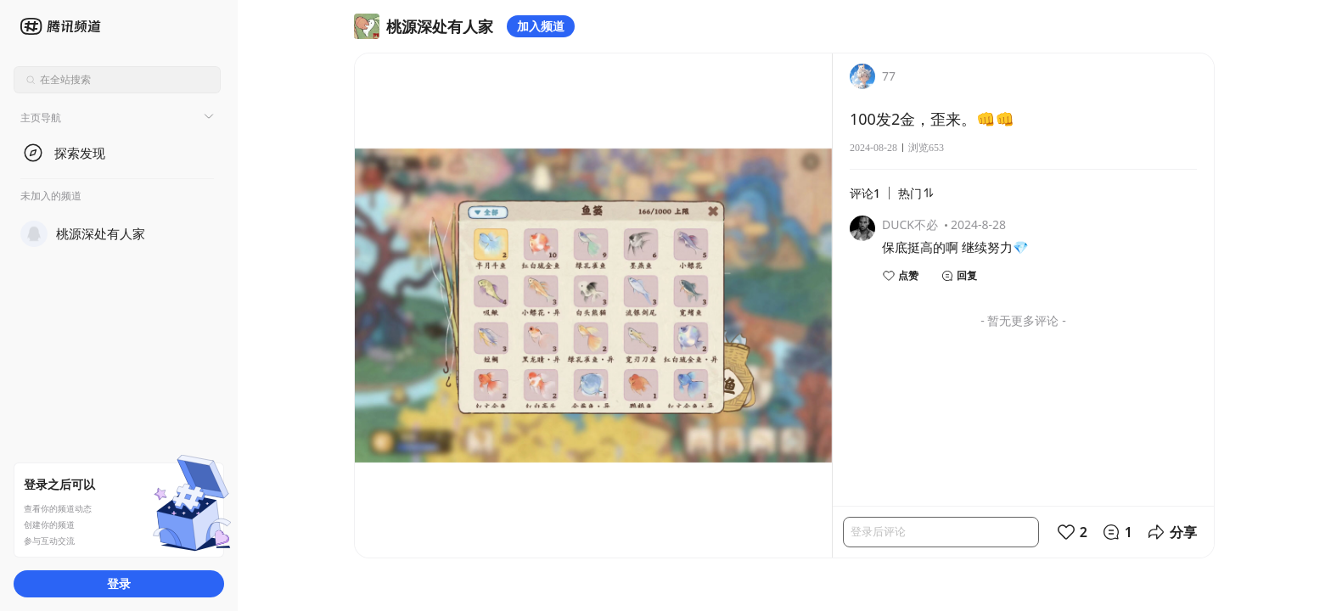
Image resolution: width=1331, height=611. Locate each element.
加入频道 (540, 26)
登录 (119, 583)
